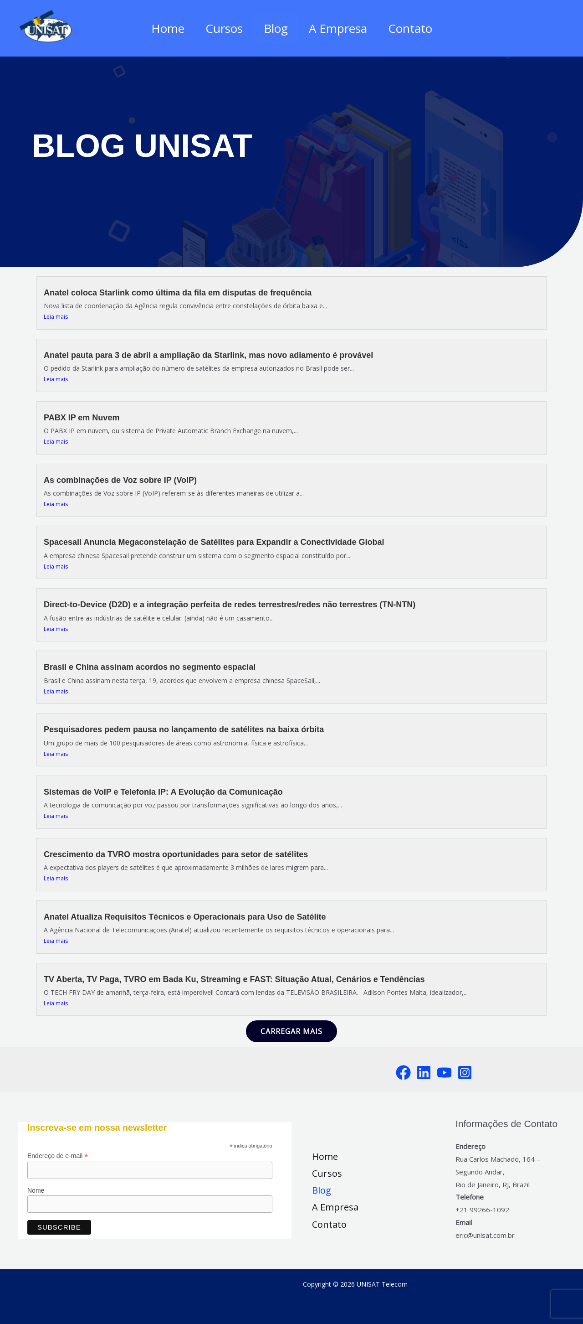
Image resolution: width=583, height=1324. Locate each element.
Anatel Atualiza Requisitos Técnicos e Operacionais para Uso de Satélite (185, 916)
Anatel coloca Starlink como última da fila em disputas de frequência (178, 292)
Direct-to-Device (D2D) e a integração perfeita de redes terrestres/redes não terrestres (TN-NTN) (229, 604)
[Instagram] (464, 1072)
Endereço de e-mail (57, 1156)
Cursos (221, 28)
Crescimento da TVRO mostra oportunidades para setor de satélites (176, 854)
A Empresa (341, 28)
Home (162, 28)
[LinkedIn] (423, 1072)
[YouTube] (444, 1072)
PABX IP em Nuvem (81, 417)
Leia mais (56, 317)
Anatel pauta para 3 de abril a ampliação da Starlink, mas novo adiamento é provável (208, 355)
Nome (35, 1190)
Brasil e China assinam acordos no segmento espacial (150, 667)
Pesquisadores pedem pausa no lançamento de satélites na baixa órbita (184, 729)
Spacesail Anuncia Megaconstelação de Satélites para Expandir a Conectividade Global (214, 542)
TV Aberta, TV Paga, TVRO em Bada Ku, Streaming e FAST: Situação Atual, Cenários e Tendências (234, 979)
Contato (416, 28)
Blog (276, 28)
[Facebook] (403, 1072)
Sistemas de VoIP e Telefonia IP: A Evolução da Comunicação (163, 791)
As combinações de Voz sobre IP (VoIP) (120, 480)
